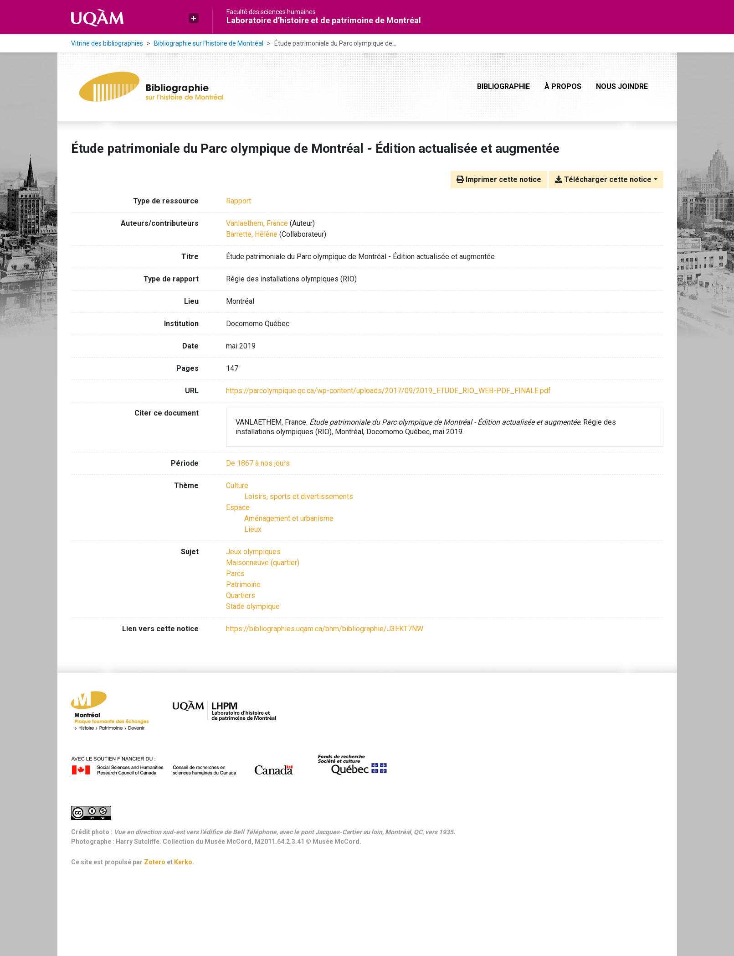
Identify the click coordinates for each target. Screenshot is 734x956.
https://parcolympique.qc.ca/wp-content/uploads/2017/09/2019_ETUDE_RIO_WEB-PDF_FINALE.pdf (388, 390)
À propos (562, 86)
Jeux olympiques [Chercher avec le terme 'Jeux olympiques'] (253, 551)
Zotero (154, 862)
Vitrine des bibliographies (107, 43)
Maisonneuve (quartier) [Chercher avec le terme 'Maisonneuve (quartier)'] (262, 562)
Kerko (183, 862)
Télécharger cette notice (603, 179)
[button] (194, 18)
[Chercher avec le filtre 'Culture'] (237, 485)
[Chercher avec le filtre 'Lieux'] (253, 529)
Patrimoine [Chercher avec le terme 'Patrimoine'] (243, 584)
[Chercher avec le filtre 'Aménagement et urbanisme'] (289, 518)
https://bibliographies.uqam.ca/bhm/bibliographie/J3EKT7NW (324, 628)
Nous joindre (622, 86)
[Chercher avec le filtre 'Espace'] (238, 507)
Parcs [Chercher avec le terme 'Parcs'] (235, 573)
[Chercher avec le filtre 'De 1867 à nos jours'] (258, 463)
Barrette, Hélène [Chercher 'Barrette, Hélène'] (251, 234)
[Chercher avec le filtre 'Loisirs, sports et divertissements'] (298, 496)
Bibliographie (503, 86)
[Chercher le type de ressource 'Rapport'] (238, 201)
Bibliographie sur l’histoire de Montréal (208, 43)
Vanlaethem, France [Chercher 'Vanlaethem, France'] (257, 223)
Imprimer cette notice (499, 179)
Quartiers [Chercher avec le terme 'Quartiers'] (240, 595)
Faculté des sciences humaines (271, 12)
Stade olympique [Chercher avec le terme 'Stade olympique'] (253, 606)
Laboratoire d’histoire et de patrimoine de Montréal (323, 20)
